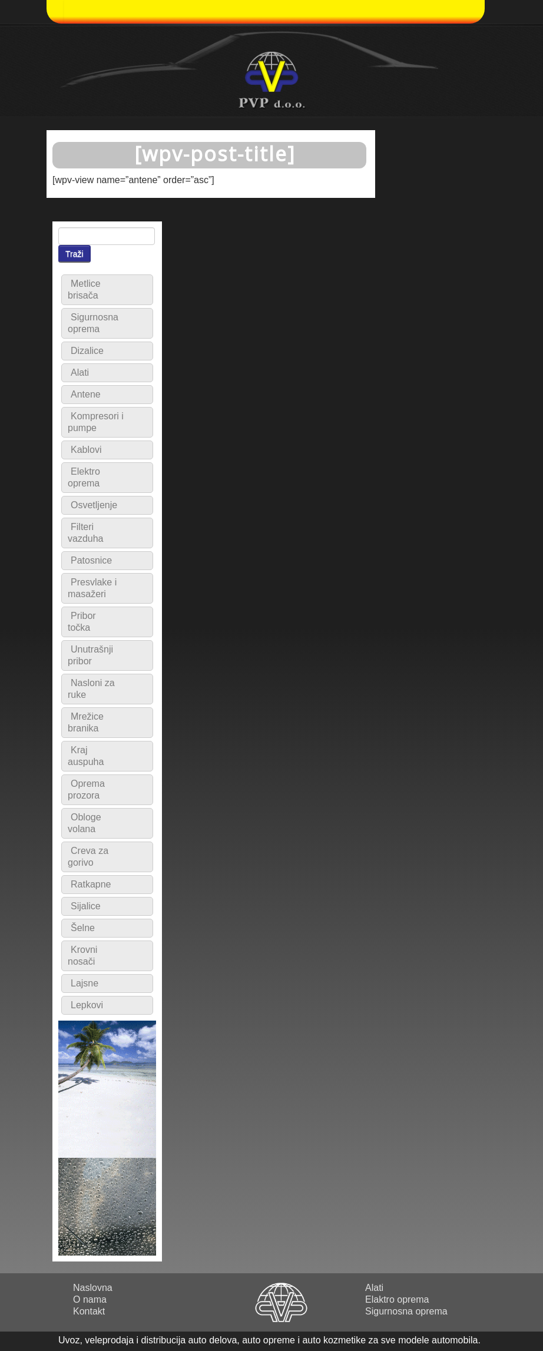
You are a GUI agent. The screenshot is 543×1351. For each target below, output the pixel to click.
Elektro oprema (84, 477)
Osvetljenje (94, 505)
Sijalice (86, 906)
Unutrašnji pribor (90, 655)
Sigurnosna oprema (93, 323)
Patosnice (91, 560)
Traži (74, 254)
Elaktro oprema (397, 1299)
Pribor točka (82, 622)
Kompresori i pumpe (96, 422)
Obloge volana (84, 823)
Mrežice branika (86, 722)
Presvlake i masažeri (92, 588)
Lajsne (84, 983)
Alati (80, 372)
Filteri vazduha (86, 533)
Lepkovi (87, 1005)
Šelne (83, 928)
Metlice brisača (84, 289)
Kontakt (89, 1311)
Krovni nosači (82, 955)
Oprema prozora (86, 789)
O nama (90, 1299)
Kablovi (86, 450)
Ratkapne (91, 884)
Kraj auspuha (86, 756)
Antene (86, 394)
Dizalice (87, 351)
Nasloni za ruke (91, 689)
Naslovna (92, 1288)
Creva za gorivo (88, 856)
